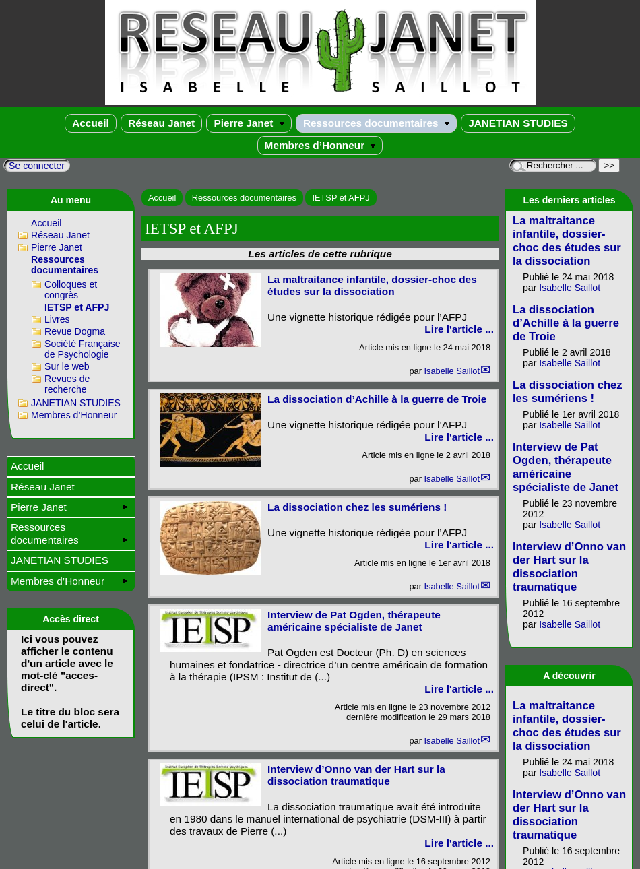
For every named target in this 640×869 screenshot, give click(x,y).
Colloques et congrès (70, 289)
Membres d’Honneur (320, 145)
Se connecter (37, 165)
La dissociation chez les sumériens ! (357, 507)
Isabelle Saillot (452, 371)
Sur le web (67, 366)
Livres (57, 319)
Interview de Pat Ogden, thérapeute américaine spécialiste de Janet (354, 621)
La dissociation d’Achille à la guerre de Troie (376, 399)
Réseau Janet (161, 123)
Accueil (90, 123)
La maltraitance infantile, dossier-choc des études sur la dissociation (372, 285)
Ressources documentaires (376, 123)
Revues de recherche (67, 384)
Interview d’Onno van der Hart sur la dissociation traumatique (356, 775)
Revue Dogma (74, 331)
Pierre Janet (249, 123)
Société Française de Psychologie (82, 349)
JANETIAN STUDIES (518, 123)
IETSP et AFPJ (340, 198)
